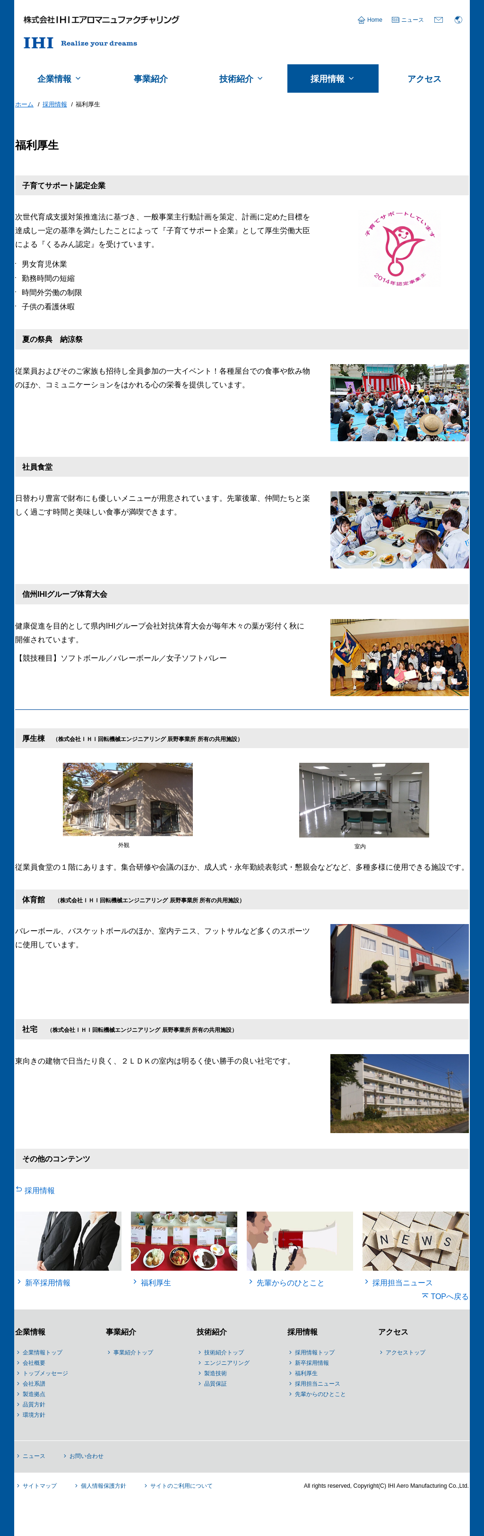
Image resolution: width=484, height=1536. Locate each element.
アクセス (393, 1332)
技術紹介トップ (224, 1352)
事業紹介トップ (133, 1352)
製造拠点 (34, 1394)
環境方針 (34, 1415)
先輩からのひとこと (320, 1394)
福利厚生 (306, 1373)
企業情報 (30, 1332)
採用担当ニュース (317, 1383)
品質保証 (215, 1383)
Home (374, 20)
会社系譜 (34, 1383)
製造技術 (215, 1373)
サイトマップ (40, 1486)
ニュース (412, 20)
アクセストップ (405, 1352)
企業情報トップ (42, 1352)
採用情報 (40, 1191)
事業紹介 (121, 1332)
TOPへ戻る (450, 1296)
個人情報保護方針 (103, 1486)
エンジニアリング (227, 1363)
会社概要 (34, 1363)
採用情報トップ (315, 1352)
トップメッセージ (45, 1373)
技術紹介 (212, 1332)
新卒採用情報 (312, 1363)
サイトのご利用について (181, 1486)
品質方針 (34, 1404)
